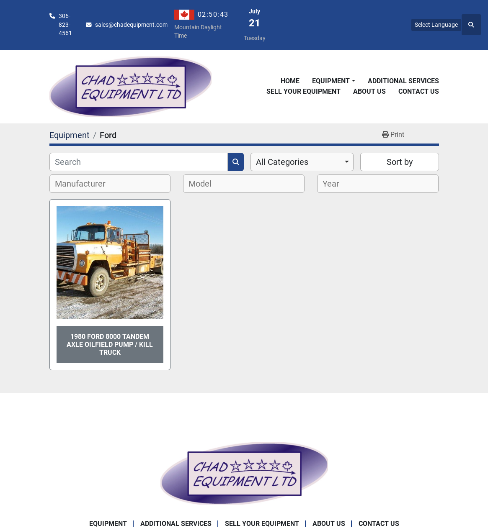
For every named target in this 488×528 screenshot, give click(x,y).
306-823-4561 (65, 24)
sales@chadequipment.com (131, 24)
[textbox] (85, 183)
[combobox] (302, 162)
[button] (333, 81)
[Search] (138, 162)
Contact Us (418, 91)
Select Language (436, 24)
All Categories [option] (282, 162)
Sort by (400, 162)
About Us (369, 91)
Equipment (331, 81)
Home (290, 81)
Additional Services (403, 81)
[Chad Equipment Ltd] (244, 473)
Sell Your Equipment (303, 91)
